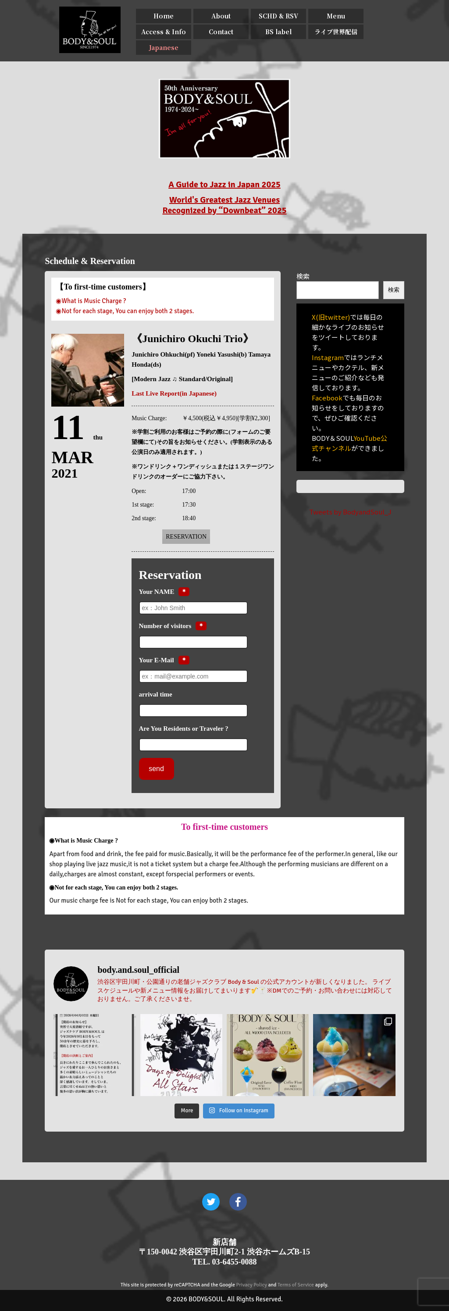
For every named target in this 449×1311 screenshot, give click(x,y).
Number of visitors (165, 625)
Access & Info (163, 31)
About (221, 15)
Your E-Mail (156, 660)
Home (163, 15)
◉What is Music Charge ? (91, 301)
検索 (303, 276)
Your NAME (157, 591)
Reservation (186, 536)
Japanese (163, 47)
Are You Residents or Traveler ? (183, 728)
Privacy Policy (251, 1285)
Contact (221, 31)
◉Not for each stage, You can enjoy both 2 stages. (125, 311)
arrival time (155, 694)
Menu (336, 15)
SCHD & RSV (278, 15)
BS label (278, 31)
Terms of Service (296, 1285)
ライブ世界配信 (335, 31)
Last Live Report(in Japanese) (174, 393)
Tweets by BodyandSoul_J (350, 511)
